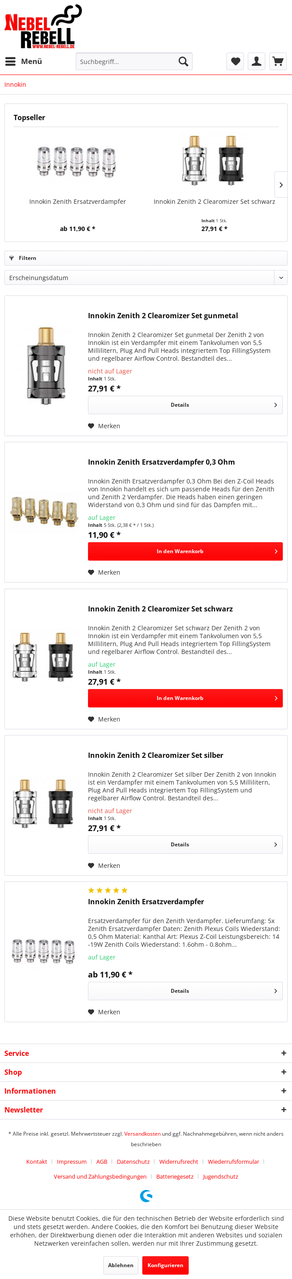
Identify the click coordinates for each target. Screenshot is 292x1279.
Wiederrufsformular (233, 1161)
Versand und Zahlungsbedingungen (100, 1176)
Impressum (72, 1161)
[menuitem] (23, 61)
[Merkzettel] (235, 61)
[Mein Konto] (256, 61)
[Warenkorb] (278, 61)
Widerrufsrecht (178, 1161)
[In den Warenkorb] (185, 551)
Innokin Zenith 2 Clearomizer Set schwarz (214, 201)
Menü (23, 60)
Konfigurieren (165, 1265)
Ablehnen (121, 1265)
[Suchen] (183, 61)
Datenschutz (133, 1161)
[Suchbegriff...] (134, 61)
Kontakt (36, 1161)
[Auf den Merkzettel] (104, 426)
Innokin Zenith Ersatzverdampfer (77, 201)
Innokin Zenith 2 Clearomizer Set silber (155, 755)
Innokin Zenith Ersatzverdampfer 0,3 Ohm (161, 462)
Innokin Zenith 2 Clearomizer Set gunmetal (163, 315)
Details (224, 403)
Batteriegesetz (174, 1176)
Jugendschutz (220, 1176)
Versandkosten (142, 1133)
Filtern (22, 258)
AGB (101, 1161)
